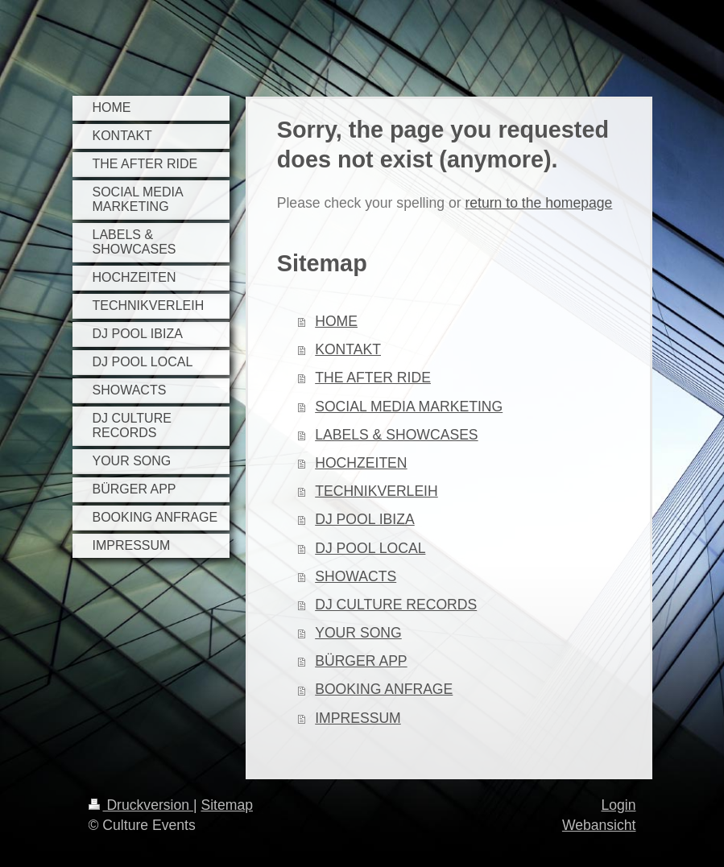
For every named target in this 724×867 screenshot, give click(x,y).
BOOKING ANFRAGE (384, 689)
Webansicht (599, 825)
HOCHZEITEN (361, 463)
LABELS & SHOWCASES (396, 435)
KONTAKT (348, 349)
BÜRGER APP (361, 661)
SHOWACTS (355, 576)
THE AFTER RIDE (373, 378)
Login (618, 805)
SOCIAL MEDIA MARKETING (409, 406)
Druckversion (141, 805)
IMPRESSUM (358, 718)
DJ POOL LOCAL (370, 548)
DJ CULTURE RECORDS (396, 605)
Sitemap (227, 805)
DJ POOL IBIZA (365, 519)
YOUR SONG (358, 633)
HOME (336, 321)
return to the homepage (538, 203)
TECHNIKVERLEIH (376, 491)
